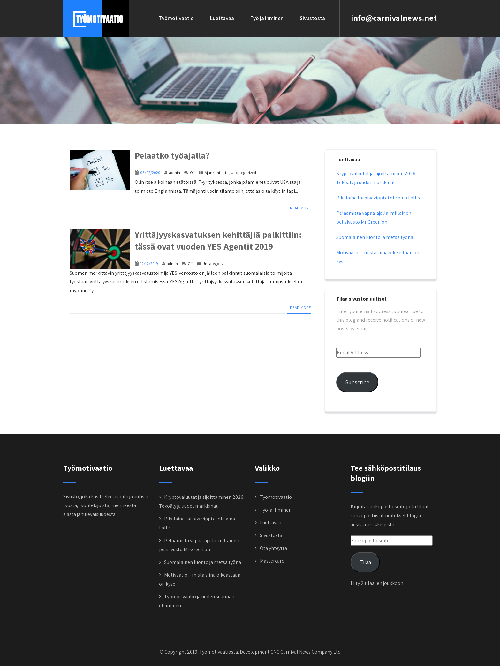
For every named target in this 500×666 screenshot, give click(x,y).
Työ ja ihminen (267, 18)
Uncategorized (243, 172)
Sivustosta (312, 18)
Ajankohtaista (217, 172)
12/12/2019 (149, 263)
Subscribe (357, 382)
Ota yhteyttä (273, 548)
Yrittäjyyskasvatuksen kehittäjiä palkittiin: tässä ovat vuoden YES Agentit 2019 (218, 240)
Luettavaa (222, 18)
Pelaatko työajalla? (172, 155)
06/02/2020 (150, 172)
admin (174, 172)
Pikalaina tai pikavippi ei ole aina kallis (378, 197)
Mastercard (272, 560)
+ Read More (299, 208)
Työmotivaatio (176, 18)
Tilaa (365, 562)
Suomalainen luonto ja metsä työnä (374, 237)
